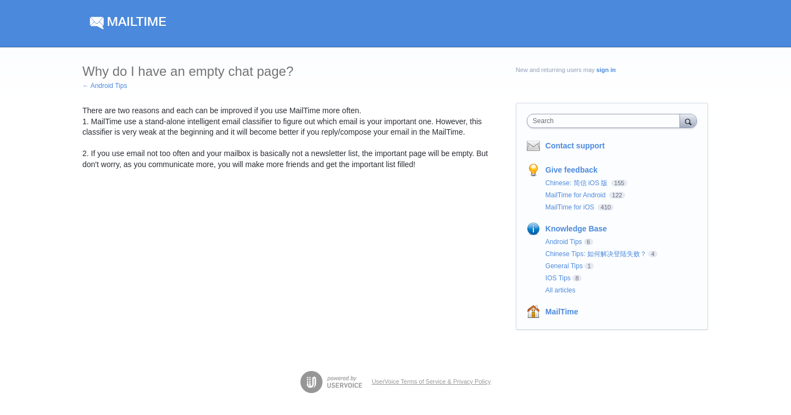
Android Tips (563, 242)
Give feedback (571, 169)
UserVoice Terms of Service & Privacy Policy (431, 381)
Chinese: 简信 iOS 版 (577, 183)
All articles (560, 290)
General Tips (564, 266)
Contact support (575, 145)
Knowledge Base (576, 228)
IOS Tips (558, 278)
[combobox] (606, 121)
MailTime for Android (576, 195)
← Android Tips (104, 86)
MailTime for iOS (570, 207)
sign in (606, 70)
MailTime (561, 311)
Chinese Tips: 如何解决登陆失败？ (596, 254)
